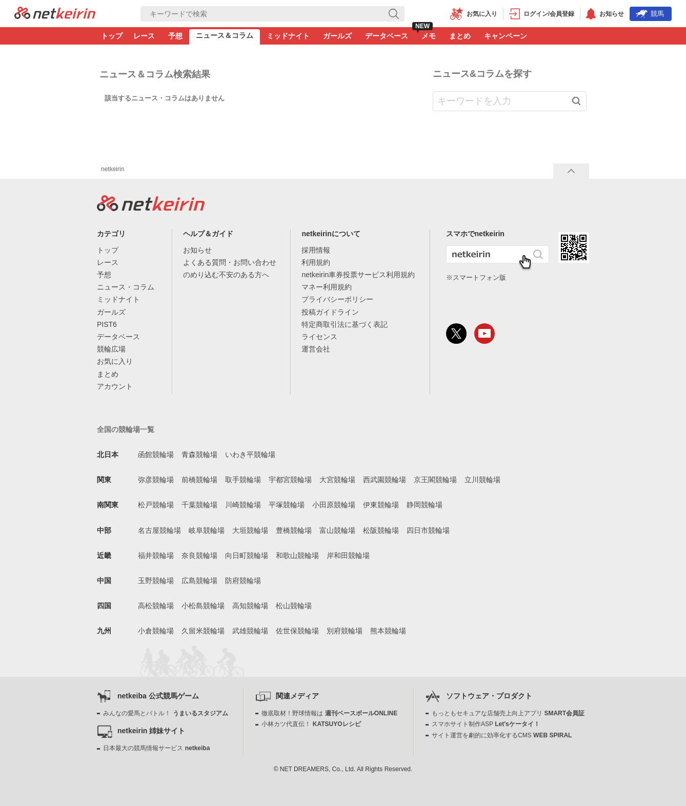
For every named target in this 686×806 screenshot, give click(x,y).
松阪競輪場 (381, 530)
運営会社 (315, 349)
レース (144, 36)
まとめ (460, 36)
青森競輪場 (199, 454)
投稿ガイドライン (330, 312)
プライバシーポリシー (337, 299)
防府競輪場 (243, 580)
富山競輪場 (337, 530)
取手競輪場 (243, 480)
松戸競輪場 (156, 505)
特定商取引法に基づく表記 (344, 324)
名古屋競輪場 (159, 530)
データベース (386, 36)
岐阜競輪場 (207, 530)
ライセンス (319, 337)
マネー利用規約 (326, 287)
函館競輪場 (156, 454)
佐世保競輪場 (297, 631)
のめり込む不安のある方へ (226, 275)
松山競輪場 (294, 606)
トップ (112, 36)
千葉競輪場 (199, 505)
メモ (428, 36)
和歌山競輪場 (297, 555)
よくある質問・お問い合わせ (229, 262)
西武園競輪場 (384, 480)
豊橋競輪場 (294, 530)
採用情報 (315, 250)
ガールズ (337, 36)
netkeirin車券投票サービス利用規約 (358, 275)
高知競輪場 (250, 606)
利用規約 (315, 262)
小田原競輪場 (333, 505)
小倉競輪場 (156, 631)
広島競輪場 (199, 580)
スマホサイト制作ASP (486, 724)
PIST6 (107, 324)
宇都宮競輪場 (290, 480)
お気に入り (115, 361)
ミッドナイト (288, 36)
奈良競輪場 (199, 555)
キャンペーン (505, 36)
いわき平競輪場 (250, 454)
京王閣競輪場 (435, 480)
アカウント (115, 386)
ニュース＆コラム (224, 35)
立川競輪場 (482, 480)
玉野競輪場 (156, 580)
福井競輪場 (156, 555)
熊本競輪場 (388, 631)
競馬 (650, 14)
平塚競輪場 (287, 505)
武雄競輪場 (250, 631)
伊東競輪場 (381, 505)
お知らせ (197, 250)
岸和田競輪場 (348, 555)
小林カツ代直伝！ (310, 724)
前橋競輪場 (199, 480)
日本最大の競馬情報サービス (156, 748)
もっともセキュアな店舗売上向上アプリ (508, 713)
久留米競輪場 (203, 631)
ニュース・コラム (125, 287)
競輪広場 (111, 349)
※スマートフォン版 (476, 277)
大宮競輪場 (337, 480)
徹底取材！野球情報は (329, 713)
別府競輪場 (344, 631)
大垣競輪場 (250, 530)
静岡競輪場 (424, 505)
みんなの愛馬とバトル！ (165, 713)
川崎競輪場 (243, 505)
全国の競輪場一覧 (125, 429)
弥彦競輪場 (156, 480)
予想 (175, 36)
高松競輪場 (156, 606)
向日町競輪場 (246, 555)
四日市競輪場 (428, 530)
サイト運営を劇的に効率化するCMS (502, 735)
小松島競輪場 (203, 606)
